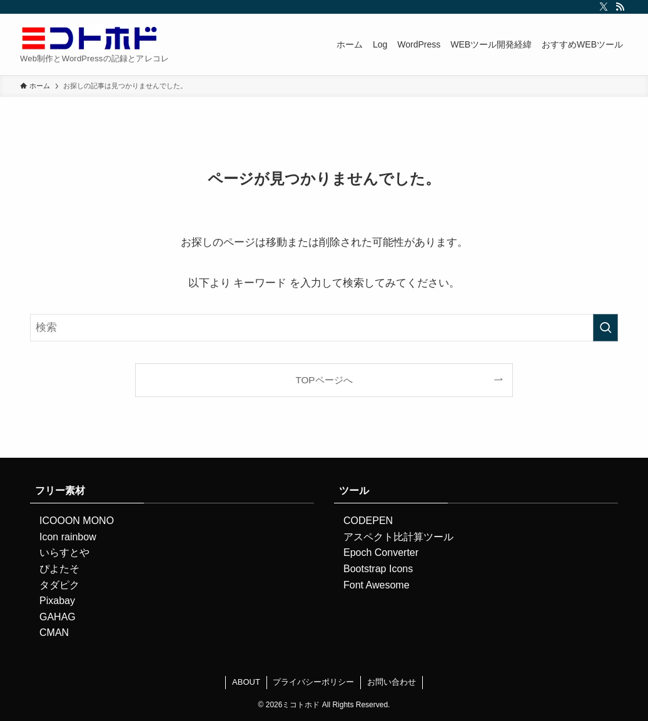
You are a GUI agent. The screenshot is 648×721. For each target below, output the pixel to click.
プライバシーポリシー (313, 682)
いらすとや (64, 552)
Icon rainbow (67, 537)
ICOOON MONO (76, 520)
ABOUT (246, 682)
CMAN (54, 632)
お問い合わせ (391, 682)
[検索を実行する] (605, 327)
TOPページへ (323, 380)
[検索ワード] (324, 327)
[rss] (620, 7)
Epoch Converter (380, 552)
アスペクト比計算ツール (398, 537)
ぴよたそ (59, 568)
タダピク (59, 585)
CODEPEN (368, 520)
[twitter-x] (603, 7)
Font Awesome (376, 585)
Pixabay (57, 600)
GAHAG (57, 617)
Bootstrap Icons (378, 568)
